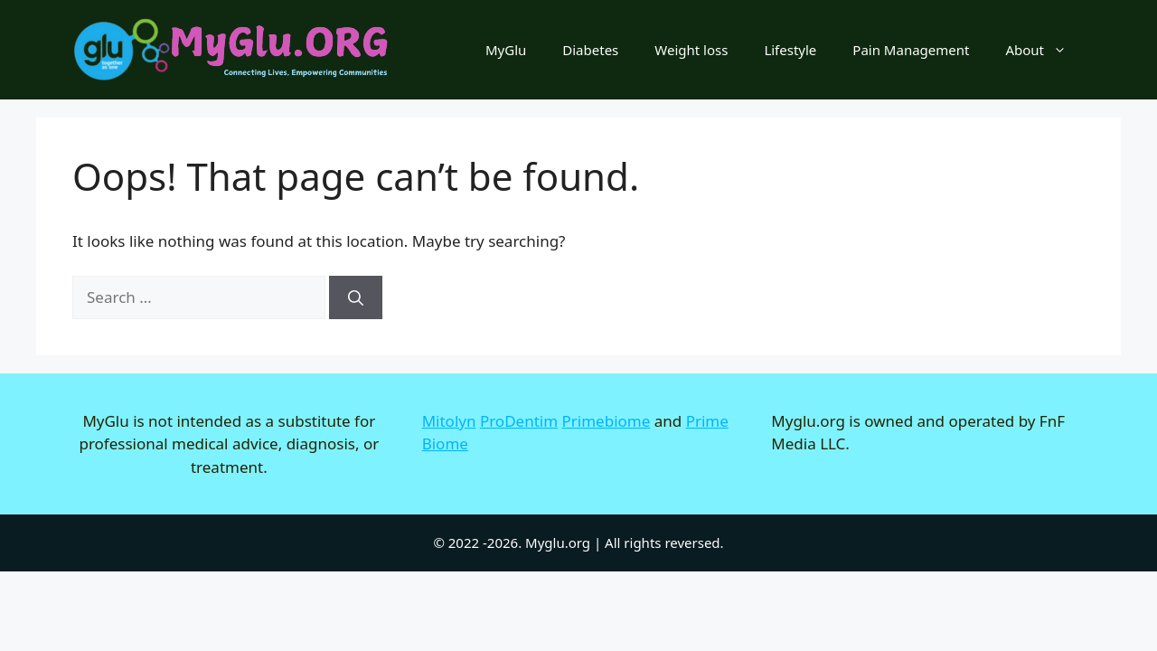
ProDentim (519, 420)
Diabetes (590, 50)
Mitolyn (449, 420)
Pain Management (910, 50)
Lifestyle (790, 50)
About (1045, 50)
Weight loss (691, 50)
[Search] (355, 297)
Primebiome (606, 420)
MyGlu (505, 50)
